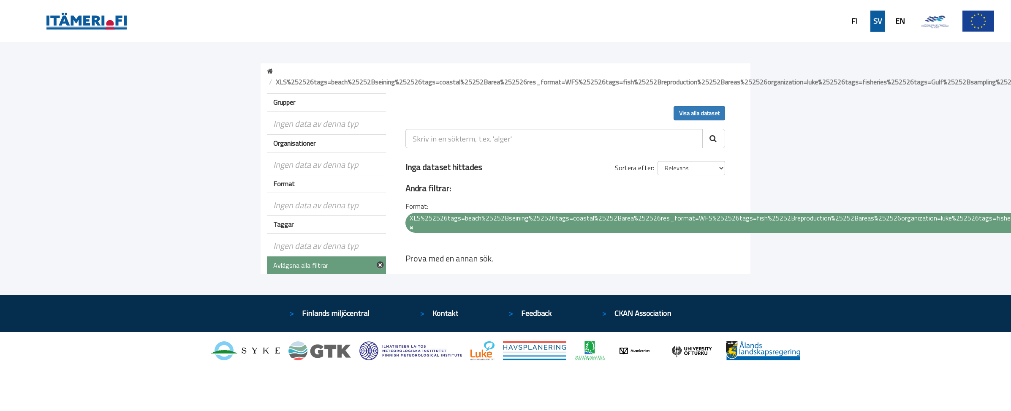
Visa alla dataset (699, 113)
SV (877, 21)
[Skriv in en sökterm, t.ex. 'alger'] (554, 138)
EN (900, 21)
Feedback (536, 313)
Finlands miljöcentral (336, 313)
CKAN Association (642, 313)
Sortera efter (634, 168)
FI (854, 21)
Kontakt (445, 313)
